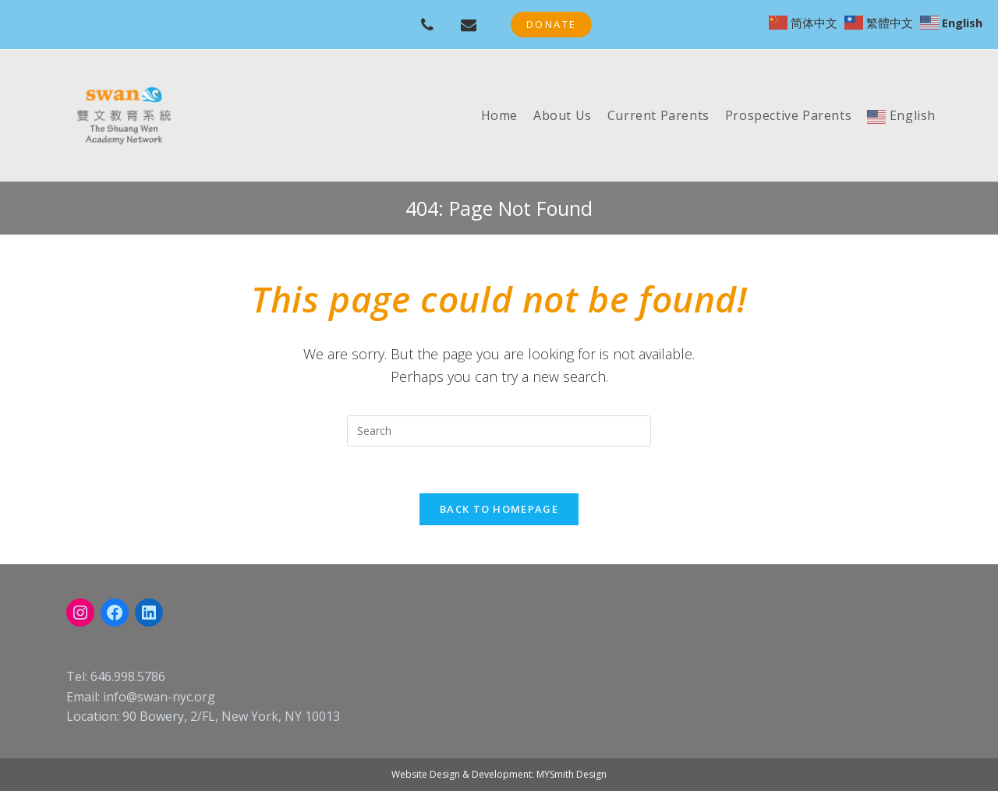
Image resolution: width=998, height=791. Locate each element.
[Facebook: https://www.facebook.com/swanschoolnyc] (115, 613)
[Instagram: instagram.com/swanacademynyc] (80, 613)
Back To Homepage (499, 509)
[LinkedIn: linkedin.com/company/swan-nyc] (149, 613)
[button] (551, 24)
